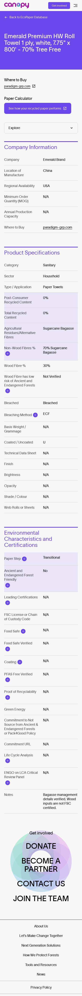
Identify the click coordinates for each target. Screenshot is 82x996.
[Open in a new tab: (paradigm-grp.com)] (20, 86)
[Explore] (41, 128)
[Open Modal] (7, 353)
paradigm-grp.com (57, 227)
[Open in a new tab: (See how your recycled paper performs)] (37, 108)
